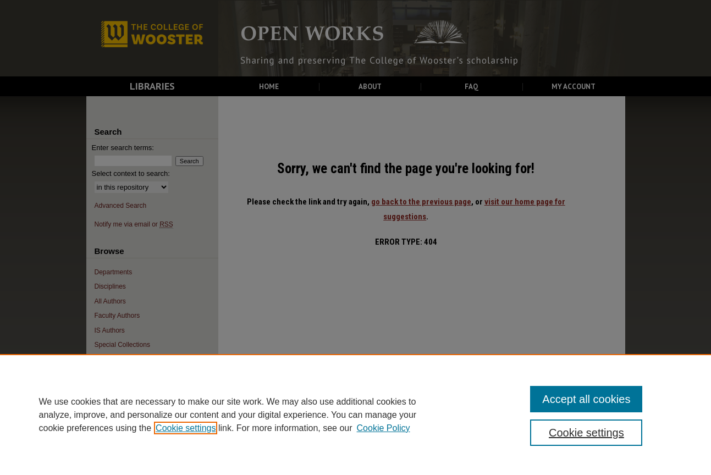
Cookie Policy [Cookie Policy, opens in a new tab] (383, 428)
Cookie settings (186, 428)
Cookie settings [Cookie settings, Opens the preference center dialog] (586, 433)
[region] (355, 414)
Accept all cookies (586, 399)
